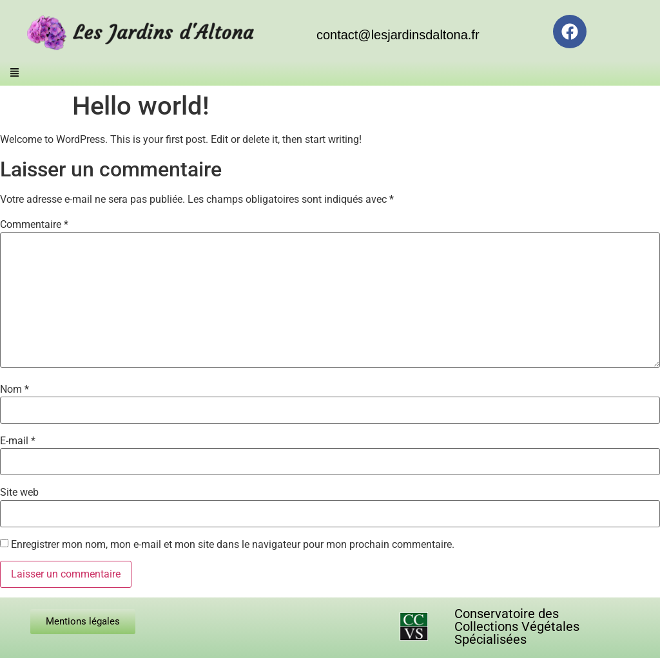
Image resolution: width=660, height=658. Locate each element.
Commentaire (34, 225)
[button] (14, 73)
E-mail (17, 441)
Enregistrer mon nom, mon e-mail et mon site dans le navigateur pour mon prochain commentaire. (232, 545)
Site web (19, 492)
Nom (14, 389)
